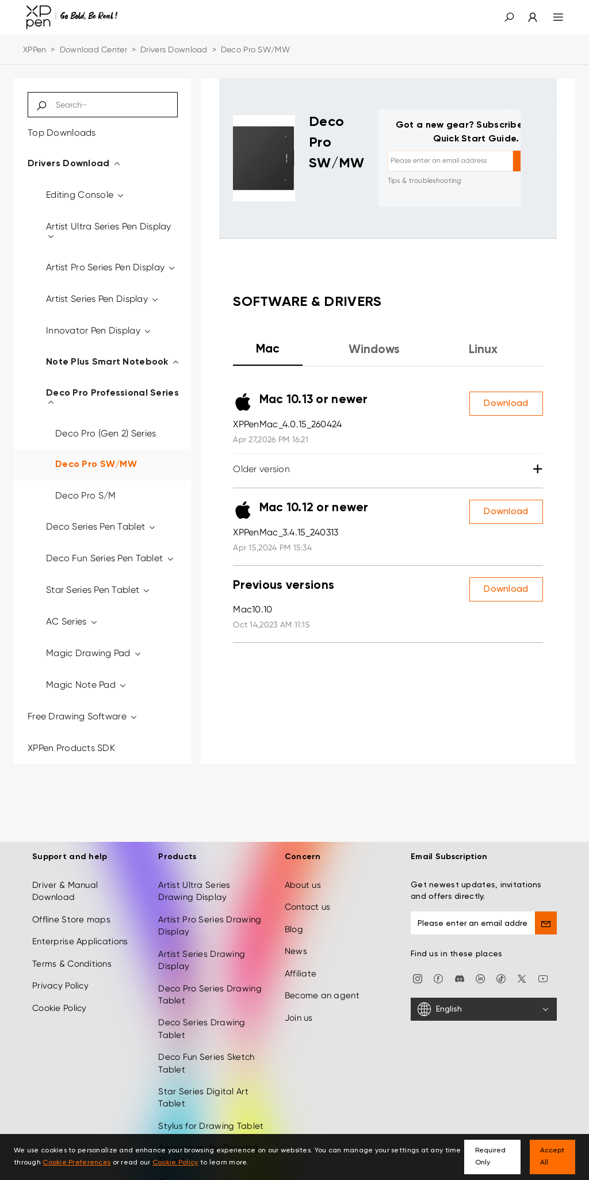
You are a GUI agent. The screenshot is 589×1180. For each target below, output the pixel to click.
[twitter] (522, 975)
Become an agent (322, 994)
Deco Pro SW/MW (96, 464)
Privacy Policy (60, 984)
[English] (484, 1007)
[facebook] (438, 975)
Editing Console (85, 194)
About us (303, 883)
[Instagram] (417, 975)
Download (506, 403)
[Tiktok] (501, 975)
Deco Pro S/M (85, 495)
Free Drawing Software (83, 716)
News (296, 949)
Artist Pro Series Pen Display (111, 267)
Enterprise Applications (80, 939)
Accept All (552, 1156)
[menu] (551, 17)
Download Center (93, 49)
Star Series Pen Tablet (98, 589)
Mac (268, 349)
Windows (374, 350)
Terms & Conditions (72, 961)
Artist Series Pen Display (103, 298)
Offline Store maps (71, 918)
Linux (483, 350)
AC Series (72, 621)
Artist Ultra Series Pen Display (108, 231)
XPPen (34, 49)
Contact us (308, 905)
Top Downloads (62, 132)
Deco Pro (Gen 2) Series (105, 433)
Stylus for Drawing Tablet (210, 1124)
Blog (294, 927)
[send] (546, 921)
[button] (509, 17)
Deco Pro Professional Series (112, 398)
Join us (299, 1015)
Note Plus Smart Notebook (113, 362)
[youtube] (543, 975)
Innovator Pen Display (99, 330)
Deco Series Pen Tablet (101, 526)
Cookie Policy (59, 1006)
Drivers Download (173, 49)
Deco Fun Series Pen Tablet (110, 558)
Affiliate (301, 971)
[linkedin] (480, 975)
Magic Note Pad (86, 684)
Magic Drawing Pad (94, 653)
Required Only (490, 1156)
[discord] (459, 975)
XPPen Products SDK (71, 747)
